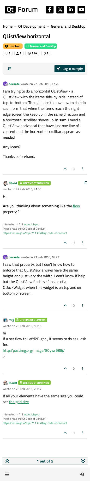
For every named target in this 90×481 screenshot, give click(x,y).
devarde (14, 83)
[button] (7, 474)
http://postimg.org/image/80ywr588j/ (34, 350)
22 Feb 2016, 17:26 (46, 83)
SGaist (13, 183)
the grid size (19, 402)
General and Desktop (41, 46)
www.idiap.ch (32, 224)
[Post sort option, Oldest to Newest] (9, 69)
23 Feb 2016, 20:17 (28, 388)
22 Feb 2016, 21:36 (28, 189)
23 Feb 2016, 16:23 (46, 257)
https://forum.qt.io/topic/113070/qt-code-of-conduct (35, 233)
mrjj (11, 319)
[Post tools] (83, 169)
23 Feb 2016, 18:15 (28, 325)
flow (76, 206)
